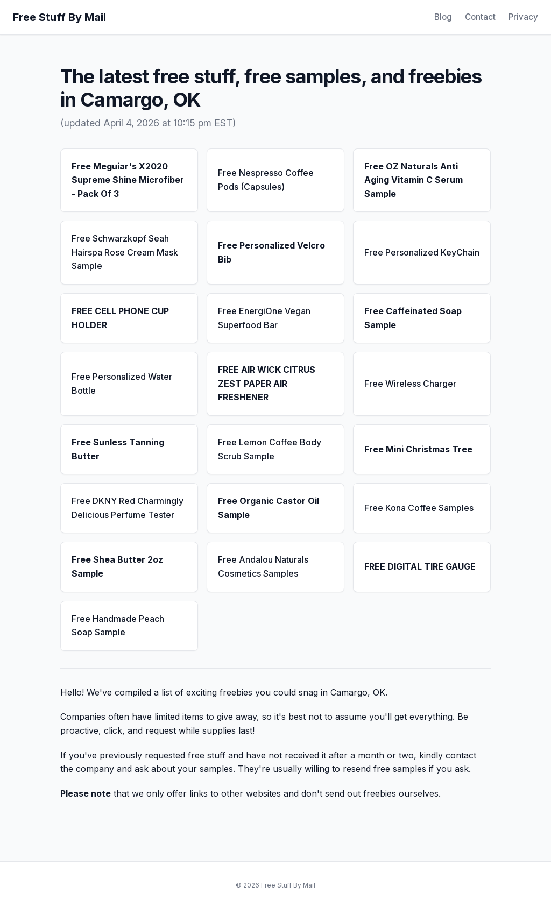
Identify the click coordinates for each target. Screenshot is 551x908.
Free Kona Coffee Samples (419, 507)
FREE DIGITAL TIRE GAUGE (420, 566)
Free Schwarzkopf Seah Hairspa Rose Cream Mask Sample (125, 252)
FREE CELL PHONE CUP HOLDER (120, 318)
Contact (480, 17)
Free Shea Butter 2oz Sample (117, 566)
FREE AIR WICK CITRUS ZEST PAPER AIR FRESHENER (266, 383)
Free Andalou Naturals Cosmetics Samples (263, 566)
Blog (443, 17)
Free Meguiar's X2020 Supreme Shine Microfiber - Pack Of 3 (128, 180)
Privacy (523, 17)
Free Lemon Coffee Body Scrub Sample (269, 449)
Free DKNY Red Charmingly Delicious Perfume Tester (127, 507)
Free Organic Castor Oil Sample (268, 507)
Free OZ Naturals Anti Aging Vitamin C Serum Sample (413, 180)
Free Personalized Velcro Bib (271, 252)
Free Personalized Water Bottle (122, 383)
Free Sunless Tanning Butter (118, 449)
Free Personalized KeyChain (421, 252)
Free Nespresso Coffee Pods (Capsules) (266, 179)
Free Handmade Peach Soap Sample (118, 625)
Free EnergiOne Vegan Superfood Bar (264, 318)
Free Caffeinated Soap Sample (413, 318)
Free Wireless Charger (410, 383)
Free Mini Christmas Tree (418, 449)
